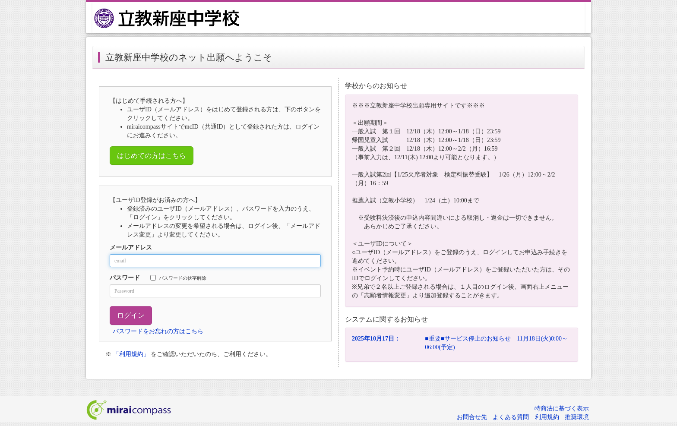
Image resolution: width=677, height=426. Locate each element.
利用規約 (547, 417)
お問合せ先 (472, 417)
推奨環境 (577, 417)
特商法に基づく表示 (562, 408)
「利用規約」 (131, 354)
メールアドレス (131, 247)
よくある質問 (511, 417)
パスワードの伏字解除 (178, 278)
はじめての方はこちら (151, 155)
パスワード (125, 278)
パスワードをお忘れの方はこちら (158, 331)
